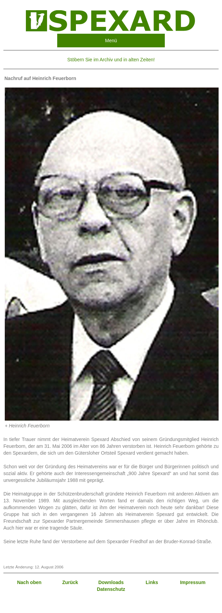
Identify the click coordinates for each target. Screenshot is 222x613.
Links (152, 582)
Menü (111, 40)
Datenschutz (111, 589)
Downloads (111, 582)
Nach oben (29, 582)
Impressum (193, 582)
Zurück (70, 582)
